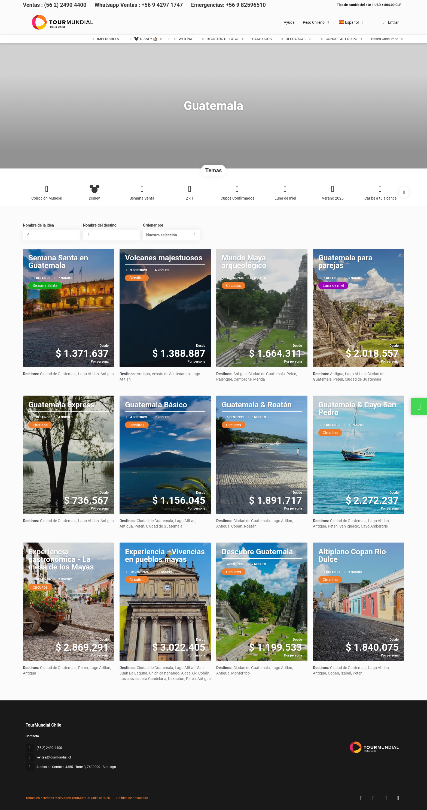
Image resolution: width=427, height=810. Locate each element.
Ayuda (289, 22)
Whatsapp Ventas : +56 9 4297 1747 (138, 5)
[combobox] (111, 235)
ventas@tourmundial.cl (53, 757)
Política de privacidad (132, 798)
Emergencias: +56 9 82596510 (228, 5)
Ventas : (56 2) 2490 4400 (54, 5)
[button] (404, 192)
